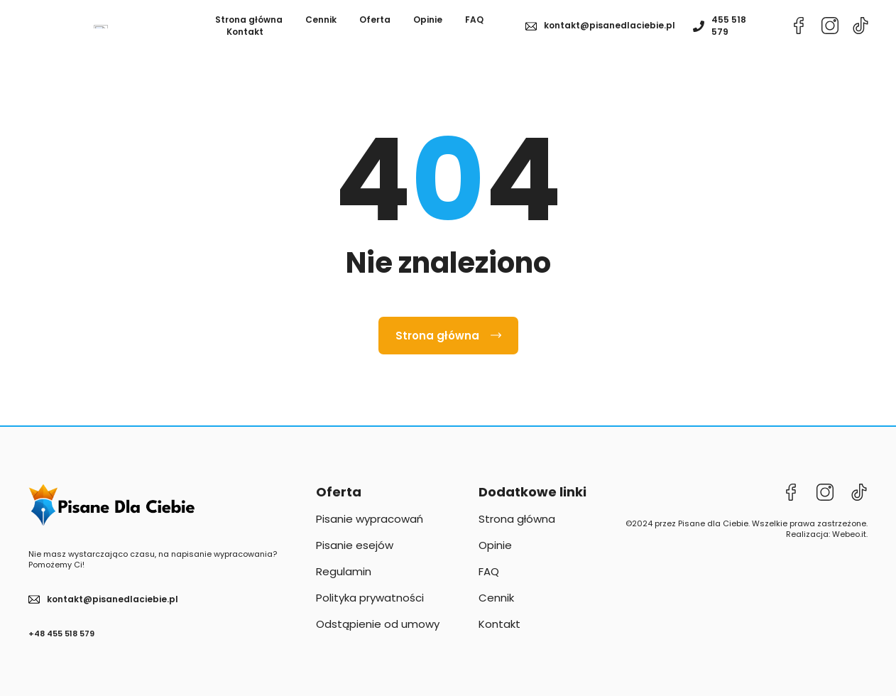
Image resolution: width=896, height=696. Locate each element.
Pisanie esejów (354, 558)
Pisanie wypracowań (369, 532)
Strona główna (249, 26)
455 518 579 (728, 32)
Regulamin (343, 584)
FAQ (474, 26)
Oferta (374, 26)
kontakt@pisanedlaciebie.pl (609, 32)
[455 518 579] (698, 32)
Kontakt (244, 38)
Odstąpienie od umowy (377, 637)
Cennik (321, 26)
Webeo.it (849, 547)
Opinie (427, 26)
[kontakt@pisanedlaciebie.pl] (531, 32)
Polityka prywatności (370, 611)
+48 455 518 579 (61, 646)
